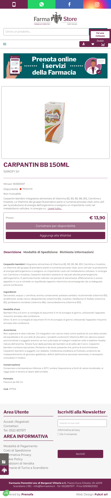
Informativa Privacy (17, 455)
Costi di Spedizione (17, 450)
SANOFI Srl (11, 171)
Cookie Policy (13, 459)
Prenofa (27, 494)
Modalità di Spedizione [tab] (40, 252)
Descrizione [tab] (12, 252)
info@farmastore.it (44, 486)
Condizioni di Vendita (18, 463)
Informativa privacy (69, 430)
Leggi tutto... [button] (55, 208)
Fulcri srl (101, 494)
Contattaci (10, 426)
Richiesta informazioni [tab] (77, 252)
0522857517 (67, 486)
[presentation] (80, 442)
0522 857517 (4, 461)
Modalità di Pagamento (20, 446)
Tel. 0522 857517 (14, 430)
